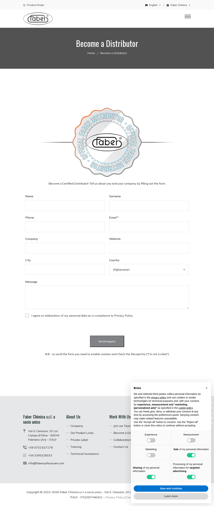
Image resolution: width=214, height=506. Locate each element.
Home (91, 53)
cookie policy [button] (186, 407)
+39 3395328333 (40, 455)
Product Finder (35, 5)
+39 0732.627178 (40, 447)
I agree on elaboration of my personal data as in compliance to (82, 315)
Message (31, 282)
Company (31, 239)
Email (113, 217)
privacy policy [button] (158, 397)
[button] (206, 388)
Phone (29, 217)
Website (115, 239)
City (28, 260)
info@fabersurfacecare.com (46, 463)
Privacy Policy (123, 315)
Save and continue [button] (171, 488)
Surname (115, 196)
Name (29, 196)
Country (114, 260)
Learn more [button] (171, 496)
